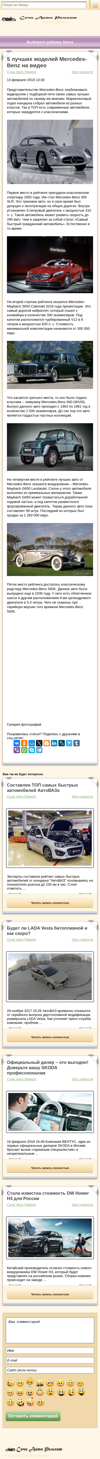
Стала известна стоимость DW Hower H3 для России (48, 1196)
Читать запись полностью (50, 902)
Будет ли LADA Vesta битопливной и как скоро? (47, 931)
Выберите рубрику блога (50, 42)
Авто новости (82, 72)
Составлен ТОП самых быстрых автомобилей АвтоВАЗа (42, 788)
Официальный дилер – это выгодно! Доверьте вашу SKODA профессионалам (47, 1068)
